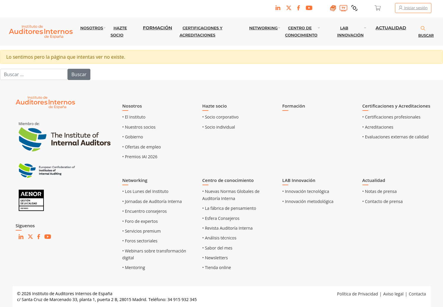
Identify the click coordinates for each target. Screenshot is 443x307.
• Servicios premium (141, 231)
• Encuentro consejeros (144, 211)
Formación (157, 28)
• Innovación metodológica (308, 201)
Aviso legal (393, 294)
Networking (263, 27)
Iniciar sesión (413, 7)
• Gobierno (132, 137)
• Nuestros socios (139, 127)
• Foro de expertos (140, 221)
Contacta (417, 294)
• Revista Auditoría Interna (227, 228)
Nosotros (91, 27)
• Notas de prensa (379, 191)
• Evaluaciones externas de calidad (395, 137)
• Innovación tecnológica (305, 191)
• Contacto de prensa (382, 201)
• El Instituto (134, 117)
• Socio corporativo (220, 117)
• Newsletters (215, 257)
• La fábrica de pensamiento (229, 208)
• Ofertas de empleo (141, 147)
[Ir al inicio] (45, 102)
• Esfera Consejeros (221, 218)
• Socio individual (218, 127)
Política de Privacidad (357, 294)
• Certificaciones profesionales (391, 117)
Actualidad (391, 28)
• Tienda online (216, 267)
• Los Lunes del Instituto (145, 191)
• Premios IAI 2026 (139, 156)
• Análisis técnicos (219, 238)
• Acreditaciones (378, 127)
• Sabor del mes (217, 248)
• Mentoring (133, 267)
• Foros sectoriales (140, 241)
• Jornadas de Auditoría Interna (152, 201)
